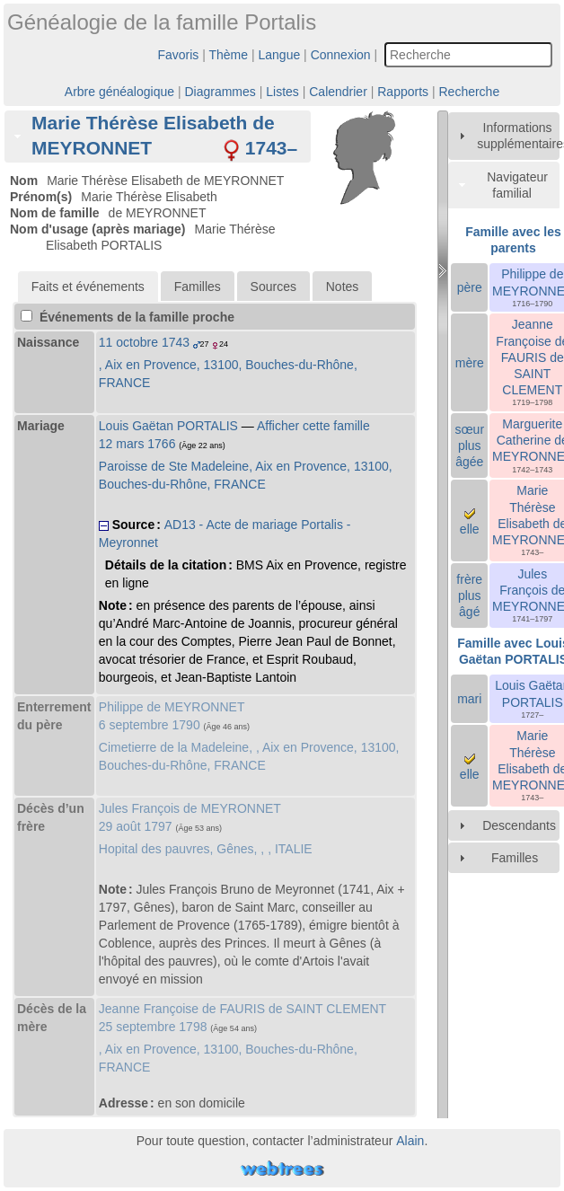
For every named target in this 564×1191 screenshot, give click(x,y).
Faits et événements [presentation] (88, 286)
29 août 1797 (135, 826)
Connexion (341, 55)
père (469, 287)
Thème (229, 55)
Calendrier (338, 91)
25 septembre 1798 (153, 1026)
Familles (514, 858)
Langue (280, 55)
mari (469, 699)
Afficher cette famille (313, 426)
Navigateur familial (517, 185)
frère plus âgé (469, 595)
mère (469, 363)
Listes (282, 91)
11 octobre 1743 (144, 342)
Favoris (177, 55)
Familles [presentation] (197, 286)
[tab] (157, 136)
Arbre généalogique (119, 91)
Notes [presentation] (342, 286)
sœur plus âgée (469, 445)
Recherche (468, 91)
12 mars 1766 (137, 444)
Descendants (519, 825)
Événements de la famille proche (127, 317)
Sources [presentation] (273, 286)
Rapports (402, 91)
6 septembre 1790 (149, 725)
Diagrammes (219, 91)
